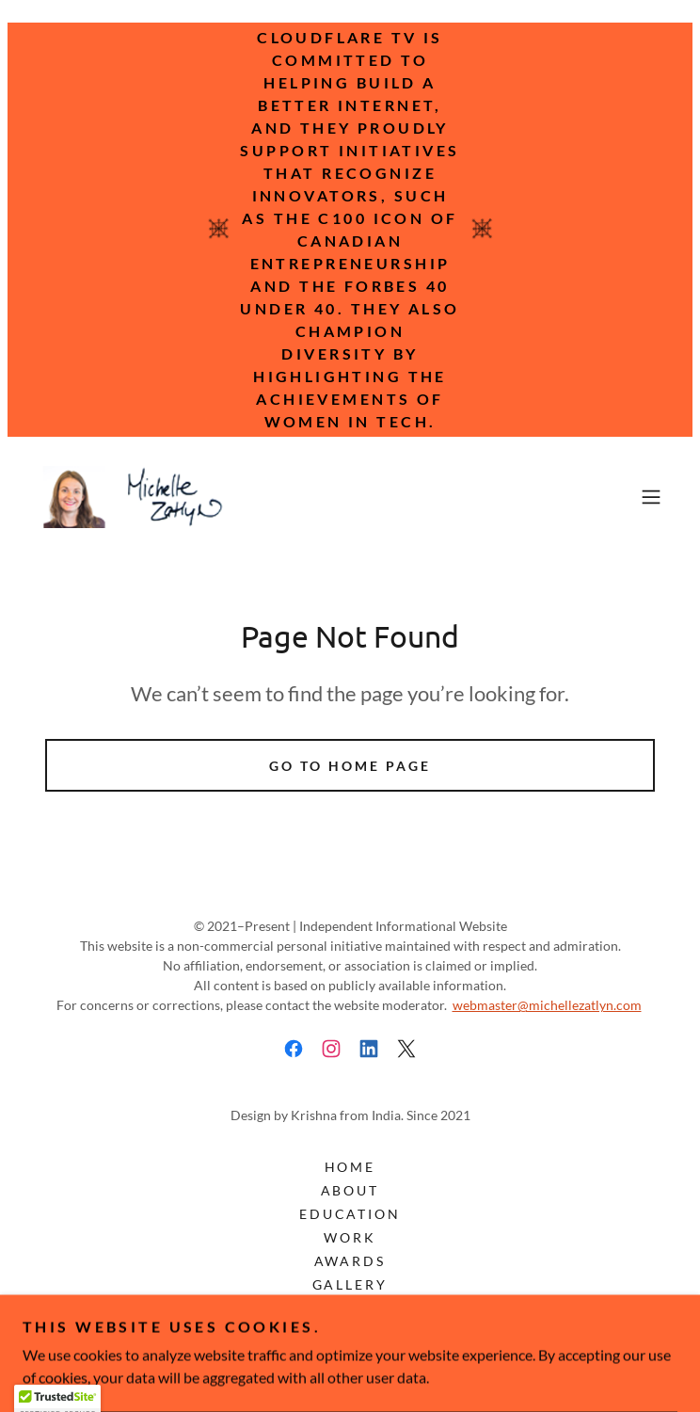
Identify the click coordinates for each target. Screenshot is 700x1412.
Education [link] (350, 1214)
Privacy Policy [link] (350, 1355)
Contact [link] (350, 1308)
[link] (135, 497)
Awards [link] (350, 1261)
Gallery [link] (350, 1284)
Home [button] (350, 1167)
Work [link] (350, 1237)
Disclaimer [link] (350, 1332)
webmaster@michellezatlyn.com (547, 1005)
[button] (651, 497)
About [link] (350, 1190)
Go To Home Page (350, 766)
